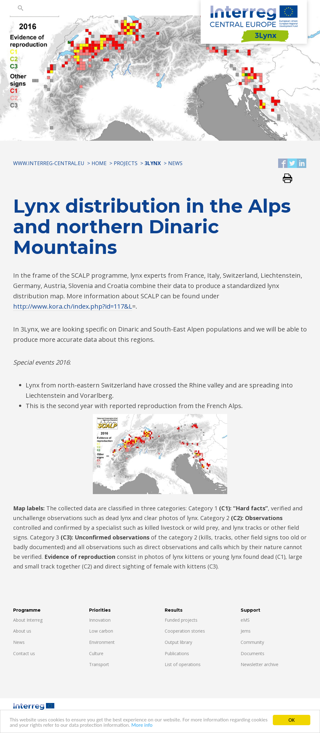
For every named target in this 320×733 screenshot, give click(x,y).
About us (22, 631)
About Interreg (27, 620)
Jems (246, 631)
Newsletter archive (259, 664)
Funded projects (181, 620)
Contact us (24, 653)
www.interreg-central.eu (48, 163)
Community (252, 642)
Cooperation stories (185, 631)
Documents (252, 653)
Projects (126, 163)
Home (99, 163)
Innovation (100, 620)
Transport (99, 664)
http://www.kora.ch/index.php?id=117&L (72, 306)
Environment (102, 642)
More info (142, 726)
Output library (178, 642)
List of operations (183, 664)
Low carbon (101, 631)
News (175, 163)
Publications (177, 653)
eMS (245, 620)
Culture (96, 653)
